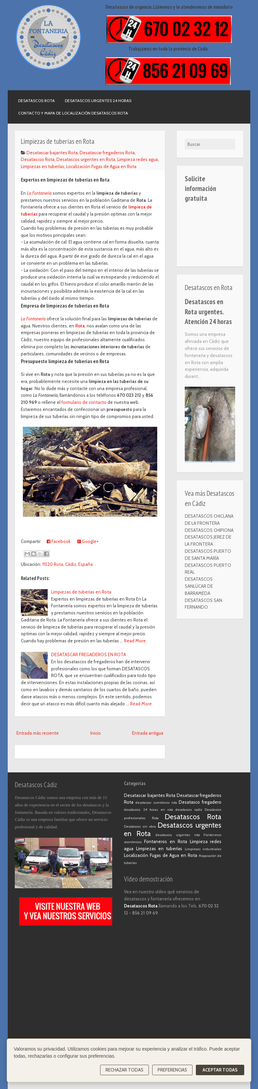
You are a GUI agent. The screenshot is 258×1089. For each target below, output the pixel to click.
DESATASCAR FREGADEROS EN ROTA (88, 654)
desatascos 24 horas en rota (148, 809)
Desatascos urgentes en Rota (85, 159)
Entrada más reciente (37, 733)
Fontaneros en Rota (165, 841)
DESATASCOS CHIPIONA (209, 530)
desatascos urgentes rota (178, 835)
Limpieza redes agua (137, 159)
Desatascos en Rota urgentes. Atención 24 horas (208, 311)
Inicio (95, 733)
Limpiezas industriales (203, 849)
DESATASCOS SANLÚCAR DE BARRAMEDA (199, 586)
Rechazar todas (124, 1069)
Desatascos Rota (36, 100)
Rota (80, 325)
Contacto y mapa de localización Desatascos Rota (73, 113)
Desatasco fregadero (200, 802)
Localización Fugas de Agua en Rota (101, 166)
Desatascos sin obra (140, 826)
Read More (135, 640)
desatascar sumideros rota (156, 802)
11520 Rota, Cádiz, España (67, 564)
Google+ (88, 541)
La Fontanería (39, 193)
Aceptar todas (220, 1069)
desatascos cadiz (188, 809)
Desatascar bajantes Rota (52, 152)
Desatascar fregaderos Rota (107, 152)
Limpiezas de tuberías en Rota (81, 592)
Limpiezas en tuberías (42, 166)
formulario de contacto (83, 402)
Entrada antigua (147, 733)
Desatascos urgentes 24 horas (98, 100)
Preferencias (172, 1069)
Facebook (59, 541)
